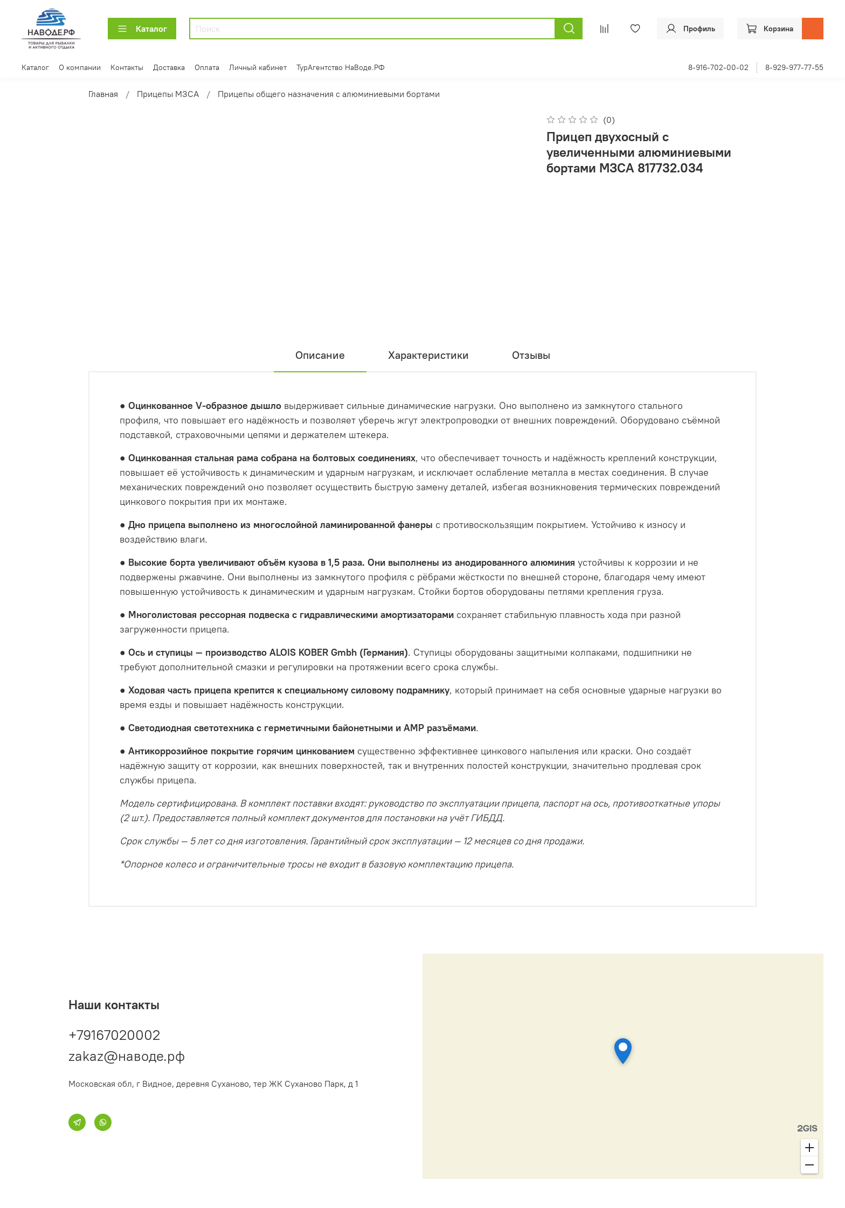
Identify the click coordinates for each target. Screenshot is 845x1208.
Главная (103, 93)
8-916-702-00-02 (718, 67)
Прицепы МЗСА (168, 93)
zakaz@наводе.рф (126, 1056)
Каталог (142, 28)
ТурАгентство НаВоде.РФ (340, 67)
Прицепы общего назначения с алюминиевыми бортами (329, 93)
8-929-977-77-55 (794, 67)
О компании (80, 67)
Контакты (126, 67)
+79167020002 (114, 1035)
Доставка (169, 67)
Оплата (207, 67)
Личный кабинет (258, 67)
